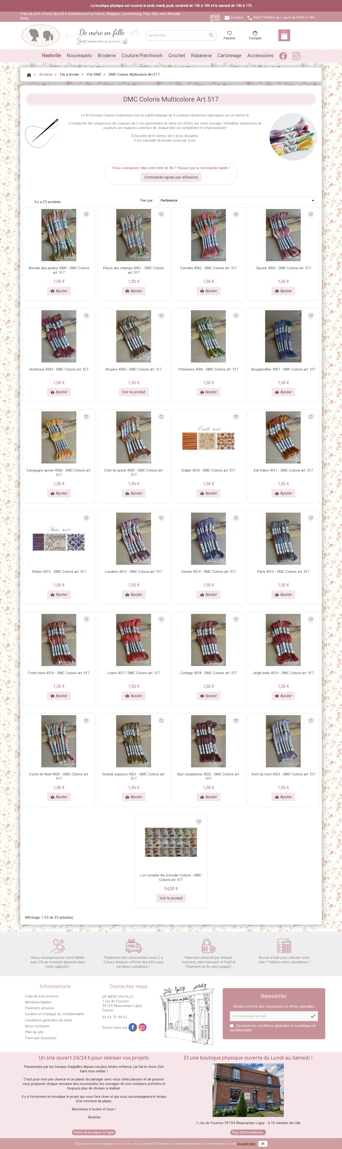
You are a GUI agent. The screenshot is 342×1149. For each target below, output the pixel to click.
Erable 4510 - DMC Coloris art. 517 (208, 470)
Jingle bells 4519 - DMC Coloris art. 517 (283, 673)
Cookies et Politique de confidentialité (54, 1014)
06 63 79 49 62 (114, 1017)
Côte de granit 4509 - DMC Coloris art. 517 (133, 472)
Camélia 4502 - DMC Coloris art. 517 (208, 268)
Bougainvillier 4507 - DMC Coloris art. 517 (283, 369)
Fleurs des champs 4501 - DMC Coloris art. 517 (133, 270)
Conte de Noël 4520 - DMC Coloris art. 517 (59, 776)
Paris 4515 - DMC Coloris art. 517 (283, 572)
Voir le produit (133, 392)
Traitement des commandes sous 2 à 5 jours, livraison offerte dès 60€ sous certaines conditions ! (133, 954)
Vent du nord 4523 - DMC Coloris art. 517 (283, 774)
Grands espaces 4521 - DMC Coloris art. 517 (133, 776)
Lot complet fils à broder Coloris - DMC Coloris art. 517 (171, 877)
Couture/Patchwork (142, 55)
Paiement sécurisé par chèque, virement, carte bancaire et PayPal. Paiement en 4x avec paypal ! (209, 954)
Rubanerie (201, 55)
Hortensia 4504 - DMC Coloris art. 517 (58, 369)
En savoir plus (246, 1143)
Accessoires (260, 55)
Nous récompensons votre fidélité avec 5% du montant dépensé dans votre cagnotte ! (57, 954)
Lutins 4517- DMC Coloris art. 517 (133, 673)
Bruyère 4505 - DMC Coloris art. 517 (134, 369)
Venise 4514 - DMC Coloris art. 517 (208, 572)
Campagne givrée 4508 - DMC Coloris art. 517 (59, 472)
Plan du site (34, 1032)
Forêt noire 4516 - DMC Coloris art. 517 (58, 673)
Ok (263, 1143)
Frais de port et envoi (41, 996)
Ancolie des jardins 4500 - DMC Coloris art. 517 (58, 270)
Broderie (107, 55)
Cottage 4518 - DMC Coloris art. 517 (208, 673)
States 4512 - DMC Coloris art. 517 (59, 572)
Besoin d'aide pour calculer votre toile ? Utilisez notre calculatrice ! (284, 951)
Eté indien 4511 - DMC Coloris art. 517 (283, 470)
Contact (237, 17)
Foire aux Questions (41, 1038)
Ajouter (58, 291)
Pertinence (238, 200)
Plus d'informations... (248, 1132)
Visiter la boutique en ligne (93, 1132)
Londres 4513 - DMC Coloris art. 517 (133, 572)
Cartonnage (230, 55)
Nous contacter (37, 1026)
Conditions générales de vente (48, 1020)
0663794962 (264, 17)
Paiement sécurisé (39, 1008)
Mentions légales (38, 1002)
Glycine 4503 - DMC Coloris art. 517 (283, 268)
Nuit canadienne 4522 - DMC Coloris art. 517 (208, 776)
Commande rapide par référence (171, 177)
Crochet (176, 55)
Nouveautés (79, 55)
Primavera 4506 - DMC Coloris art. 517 (208, 369)
